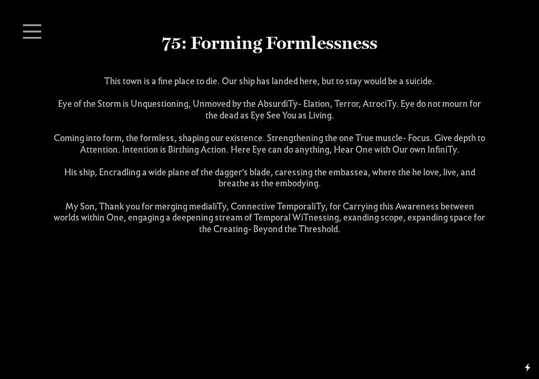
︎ (32, 32)
